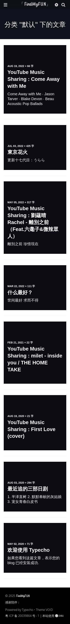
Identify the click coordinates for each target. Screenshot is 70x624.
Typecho (27, 610)
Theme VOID (44, 610)
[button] (5, 4)
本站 (45, 616)
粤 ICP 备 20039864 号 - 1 (22, 616)
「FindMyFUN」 (35, 4)
